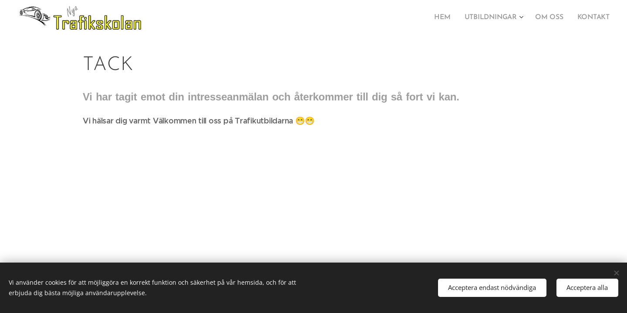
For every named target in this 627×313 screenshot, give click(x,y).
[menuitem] (448, 18)
